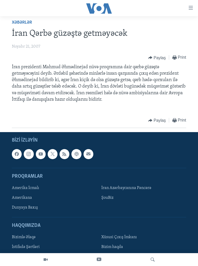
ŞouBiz (107, 198)
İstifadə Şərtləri (26, 247)
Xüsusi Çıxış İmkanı (119, 237)
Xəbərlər (22, 22)
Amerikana (22, 198)
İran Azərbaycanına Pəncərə (126, 188)
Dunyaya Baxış (25, 207)
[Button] (157, 58)
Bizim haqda (112, 247)
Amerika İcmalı (25, 188)
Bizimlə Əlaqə (24, 237)
